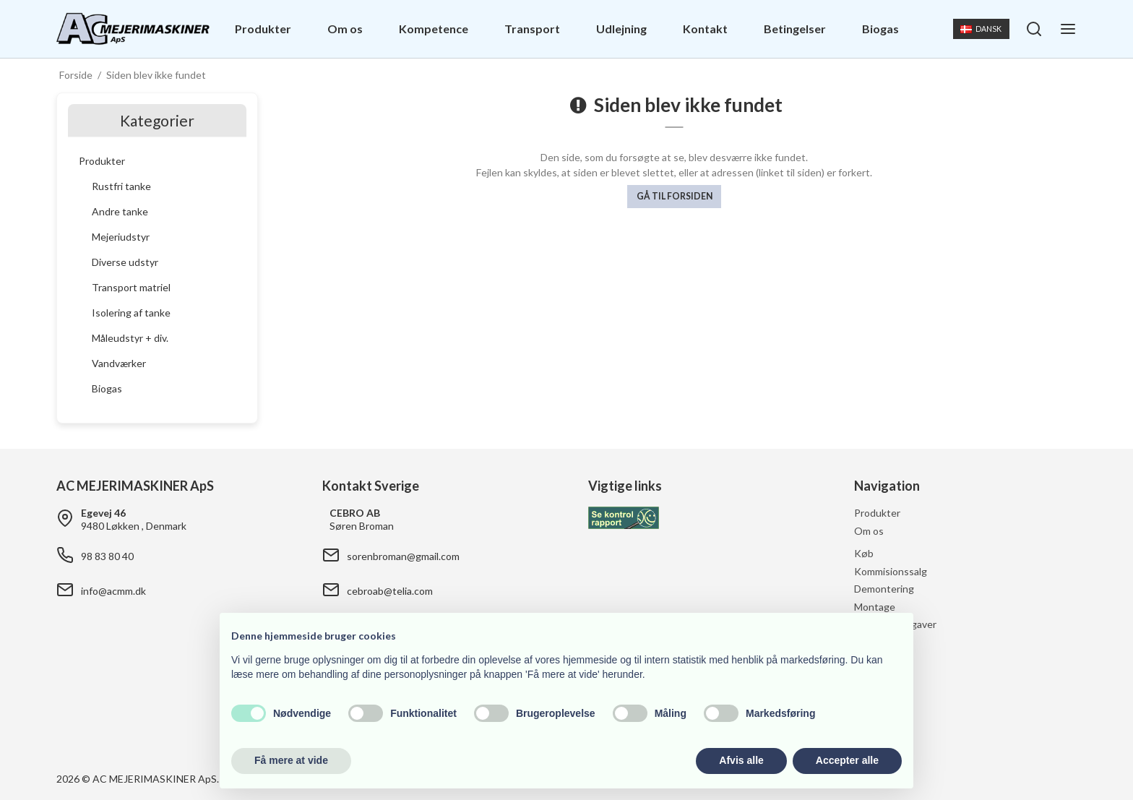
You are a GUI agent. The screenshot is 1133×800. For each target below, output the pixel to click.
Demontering (884, 588)
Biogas (880, 28)
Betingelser (795, 28)
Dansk (980, 29)
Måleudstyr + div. (130, 338)
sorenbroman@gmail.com (403, 556)
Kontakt (705, 28)
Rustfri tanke (121, 186)
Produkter (263, 28)
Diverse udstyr (125, 262)
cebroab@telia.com (390, 591)
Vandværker (119, 363)
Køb (864, 553)
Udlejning (621, 28)
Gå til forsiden (674, 196)
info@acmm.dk (113, 591)
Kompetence (433, 28)
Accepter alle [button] (847, 760)
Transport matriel (131, 287)
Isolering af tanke (131, 312)
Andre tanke (120, 211)
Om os (345, 28)
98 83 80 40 (107, 556)
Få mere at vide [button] (291, 760)
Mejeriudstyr (121, 237)
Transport (532, 28)
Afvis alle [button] (741, 760)
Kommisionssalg (890, 571)
